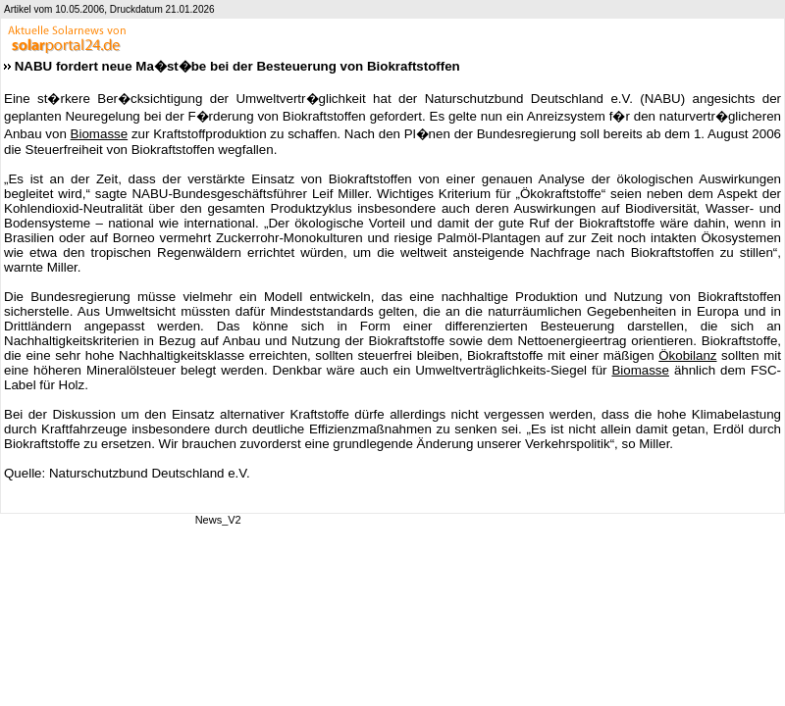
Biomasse (100, 133)
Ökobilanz (687, 355)
